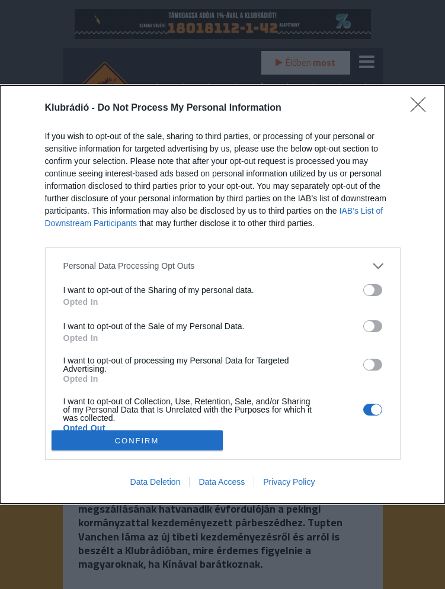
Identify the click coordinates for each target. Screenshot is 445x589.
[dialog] (222, 294)
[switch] (372, 290)
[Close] (422, 108)
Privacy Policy (289, 482)
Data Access (222, 482)
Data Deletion (155, 482)
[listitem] (222, 266)
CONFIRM (137, 440)
